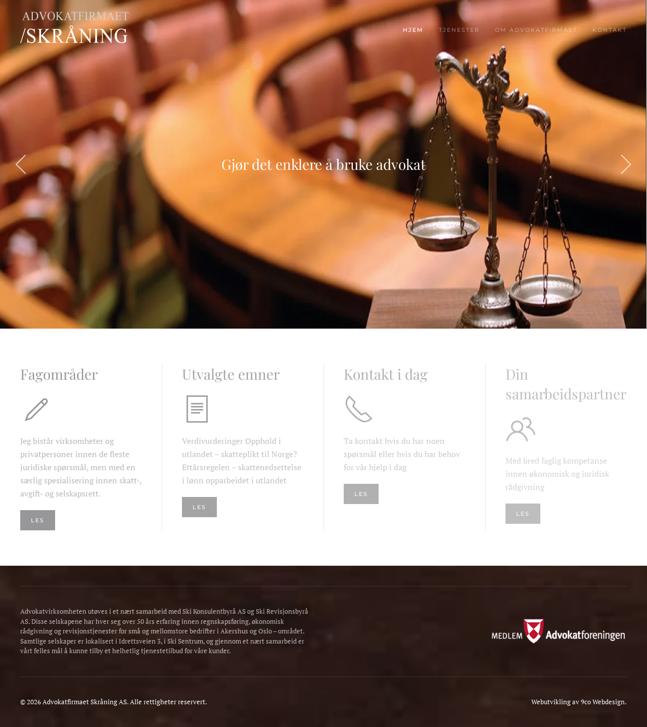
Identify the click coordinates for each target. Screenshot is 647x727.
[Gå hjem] (83, 30)
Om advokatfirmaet (536, 29)
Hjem (413, 29)
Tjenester (459, 29)
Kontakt (609, 29)
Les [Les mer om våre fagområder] (37, 520)
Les (199, 507)
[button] (21, 164)
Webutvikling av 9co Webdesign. (579, 701)
